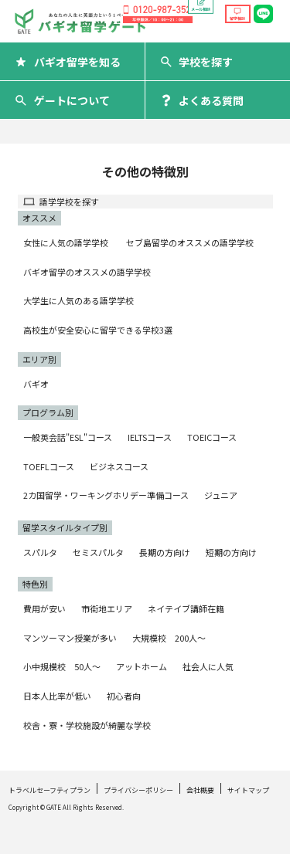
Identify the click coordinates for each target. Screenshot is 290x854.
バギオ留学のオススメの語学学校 (87, 272)
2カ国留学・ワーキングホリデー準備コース (106, 495)
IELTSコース (150, 437)
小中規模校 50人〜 (62, 666)
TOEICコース (212, 437)
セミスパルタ (98, 552)
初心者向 (124, 696)
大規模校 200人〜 (169, 638)
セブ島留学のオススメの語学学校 (190, 242)
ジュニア (220, 495)
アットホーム (141, 666)
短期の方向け (231, 552)
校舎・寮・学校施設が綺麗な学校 (87, 725)
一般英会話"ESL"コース (67, 437)
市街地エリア (106, 608)
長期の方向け (164, 552)
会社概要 (200, 790)
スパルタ (40, 552)
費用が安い (44, 608)
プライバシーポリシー (138, 790)
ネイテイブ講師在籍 (186, 608)
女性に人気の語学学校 (65, 242)
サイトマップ (248, 790)
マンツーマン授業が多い (70, 638)
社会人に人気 (208, 666)
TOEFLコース (48, 466)
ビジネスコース (119, 466)
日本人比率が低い (57, 696)
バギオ (36, 384)
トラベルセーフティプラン (49, 790)
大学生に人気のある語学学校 (78, 300)
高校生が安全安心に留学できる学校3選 (97, 330)
